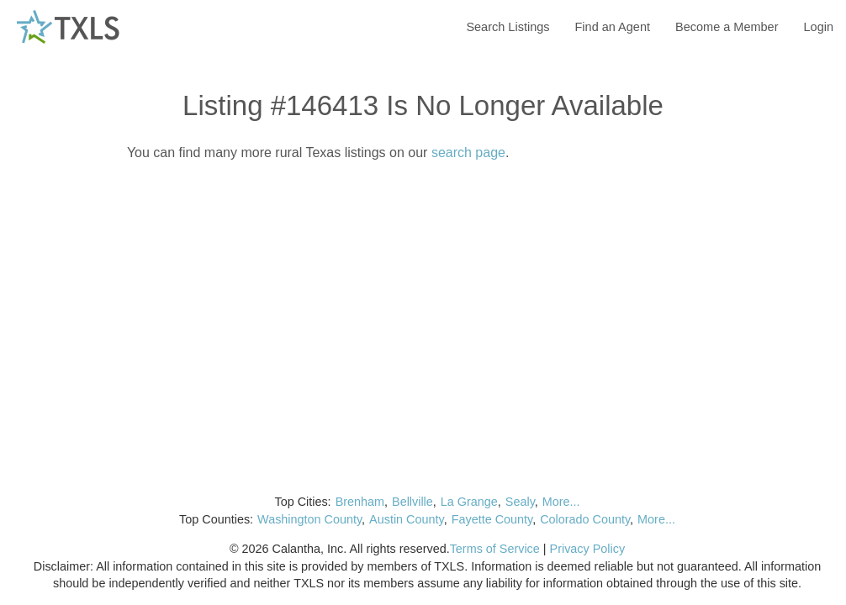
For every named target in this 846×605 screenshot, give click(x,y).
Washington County (309, 519)
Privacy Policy (588, 548)
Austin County (406, 519)
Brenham (360, 501)
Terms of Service (495, 548)
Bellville (412, 501)
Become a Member (727, 27)
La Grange (469, 501)
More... (561, 501)
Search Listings (507, 27)
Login (818, 27)
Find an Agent (613, 27)
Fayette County (492, 519)
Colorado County (585, 519)
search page (468, 152)
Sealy (520, 501)
